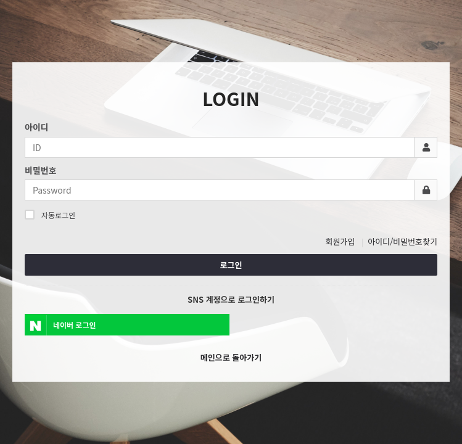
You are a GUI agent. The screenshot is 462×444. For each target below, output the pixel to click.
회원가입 (340, 241)
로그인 (231, 265)
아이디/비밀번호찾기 (402, 241)
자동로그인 (50, 214)
